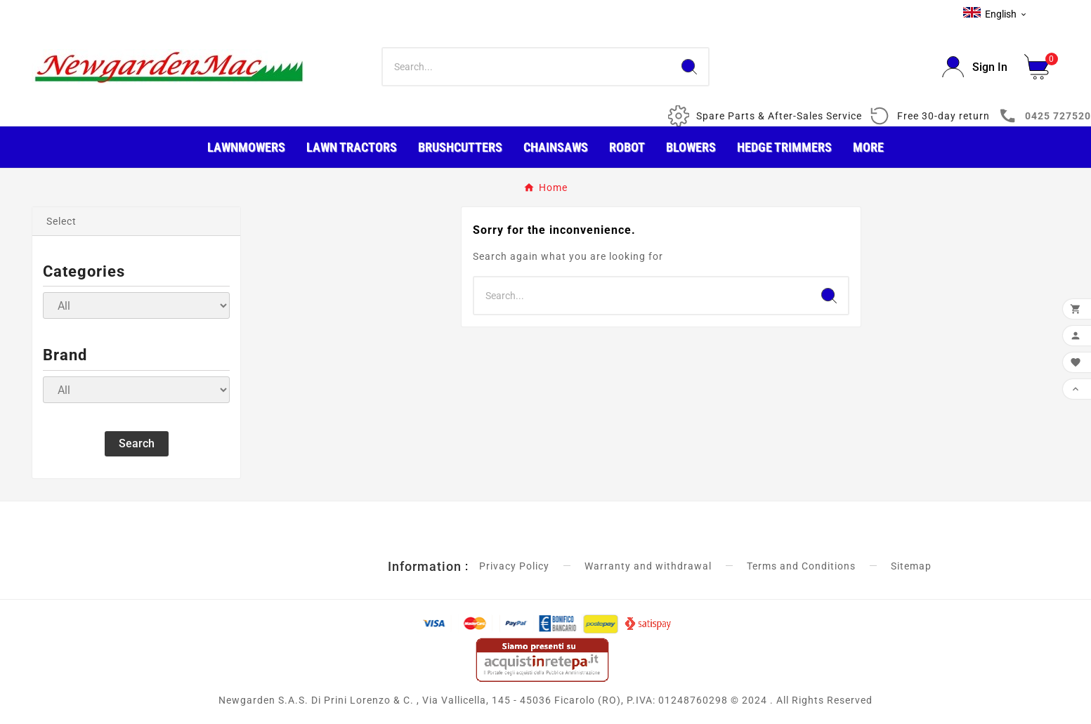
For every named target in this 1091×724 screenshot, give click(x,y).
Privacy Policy (514, 566)
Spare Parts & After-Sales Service (779, 115)
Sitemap (911, 566)
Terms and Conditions (801, 566)
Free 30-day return (943, 115)
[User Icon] (974, 67)
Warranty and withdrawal (648, 566)
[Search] (527, 66)
